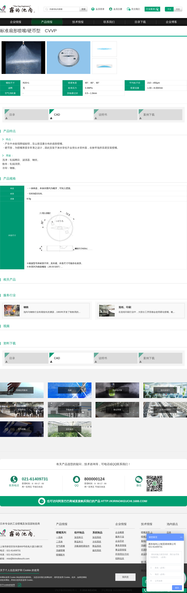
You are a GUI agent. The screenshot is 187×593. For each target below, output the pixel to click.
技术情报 (78, 21)
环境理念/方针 (122, 554)
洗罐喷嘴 (60, 550)
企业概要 (119, 532)
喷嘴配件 (60, 554)
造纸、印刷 (125, 307)
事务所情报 (120, 545)
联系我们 (109, 21)
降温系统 (96, 546)
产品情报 (46, 21)
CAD (55, 116)
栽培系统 (96, 550)
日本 (169, 532)
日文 (178, 9)
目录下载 (140, 21)
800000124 (94, 479)
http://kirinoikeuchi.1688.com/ (124, 501)
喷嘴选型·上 (147, 532)
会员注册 (117, 9)
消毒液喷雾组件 (82, 546)
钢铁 (26, 307)
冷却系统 (96, 541)
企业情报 (15, 21)
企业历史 (119, 541)
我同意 (125, 577)
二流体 (59, 541)
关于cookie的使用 (7, 585)
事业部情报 (120, 549)
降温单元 (78, 541)
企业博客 (171, 21)
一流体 (59, 537)
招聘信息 (119, 558)
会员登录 (100, 9)
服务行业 (119, 536)
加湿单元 (78, 537)
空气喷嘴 (60, 546)
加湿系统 (96, 537)
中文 (169, 9)
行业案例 (150, 9)
